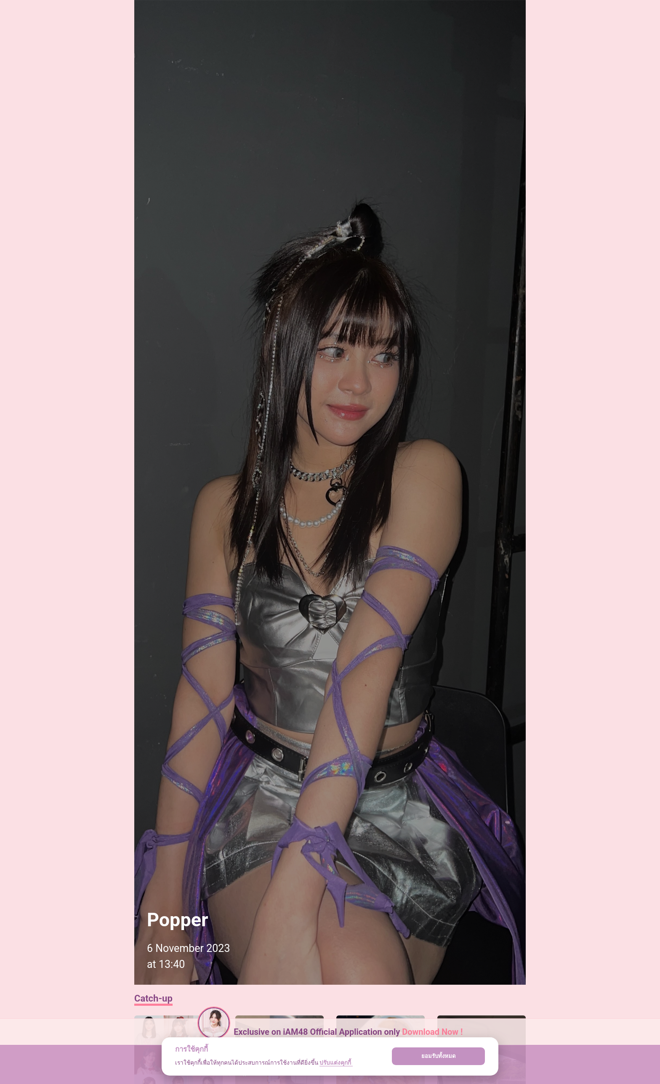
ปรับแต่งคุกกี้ (335, 1062)
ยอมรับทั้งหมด (438, 1056)
